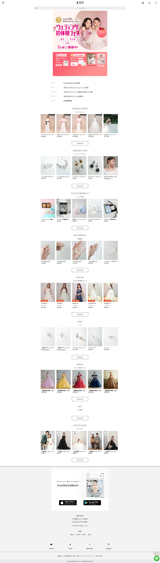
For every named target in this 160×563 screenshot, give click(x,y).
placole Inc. (79, 561)
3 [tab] (79, 78)
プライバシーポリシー (87, 556)
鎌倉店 (84, 534)
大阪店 (89, 534)
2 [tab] (77, 78)
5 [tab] (82, 78)
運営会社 (60, 556)
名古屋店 (78, 534)
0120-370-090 (80, 522)
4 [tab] (80, 78)
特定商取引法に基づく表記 (72, 556)
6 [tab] (83, 78)
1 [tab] (76, 78)
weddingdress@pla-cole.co (80, 525)
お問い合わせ (99, 556)
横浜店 (72, 534)
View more (80, 143)
